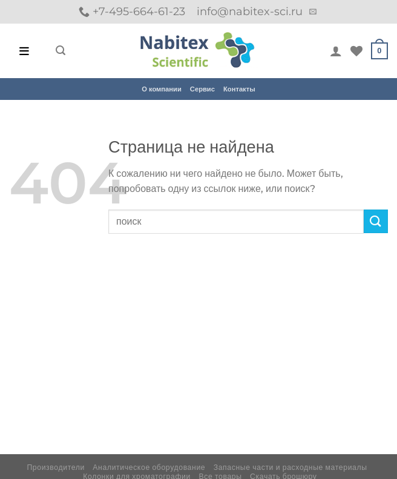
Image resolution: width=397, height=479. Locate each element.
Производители (56, 467)
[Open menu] (24, 51)
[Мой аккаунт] (336, 51)
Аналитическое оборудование (149, 467)
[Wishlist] (356, 51)
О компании (162, 89)
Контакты (239, 89)
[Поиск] (60, 50)
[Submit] (376, 221)
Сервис (202, 89)
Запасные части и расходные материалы (290, 467)
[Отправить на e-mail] (313, 12)
